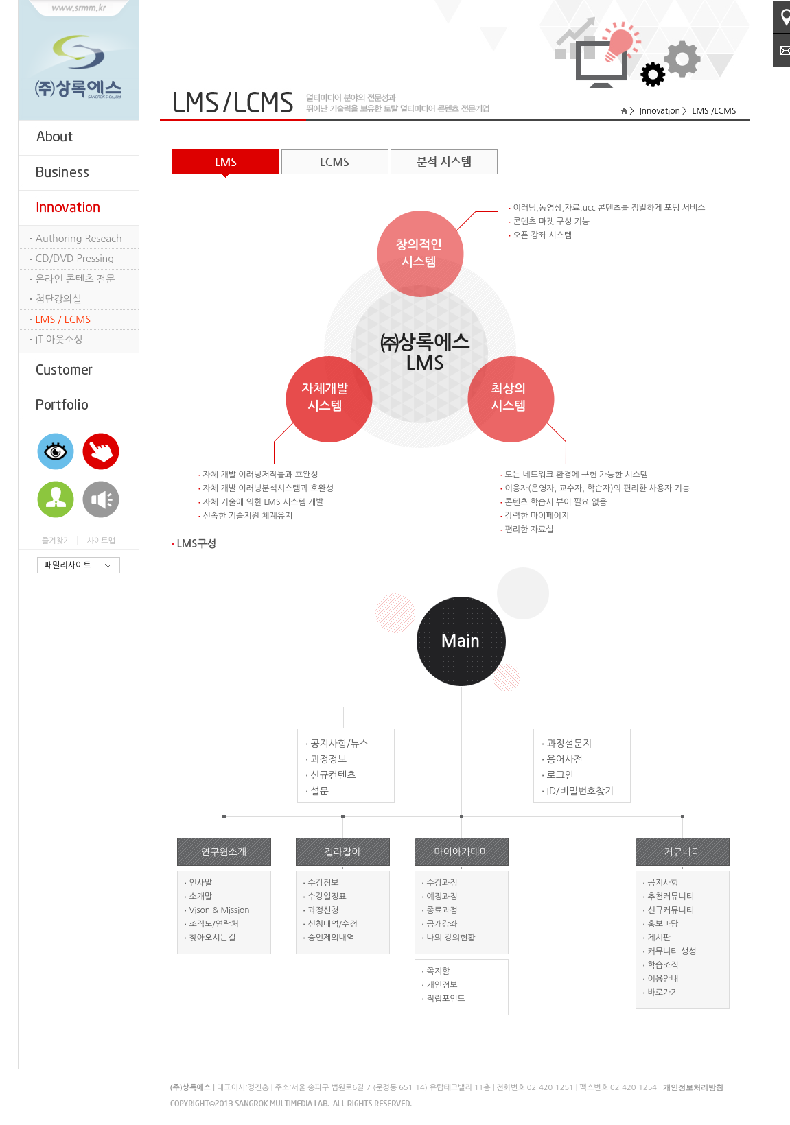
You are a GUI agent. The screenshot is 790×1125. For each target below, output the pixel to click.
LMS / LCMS (63, 319)
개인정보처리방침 (693, 1087)
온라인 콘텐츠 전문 (75, 279)
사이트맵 (101, 541)
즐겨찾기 (56, 541)
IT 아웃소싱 (59, 339)
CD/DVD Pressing (75, 258)
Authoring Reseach (79, 239)
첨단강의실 (59, 299)
